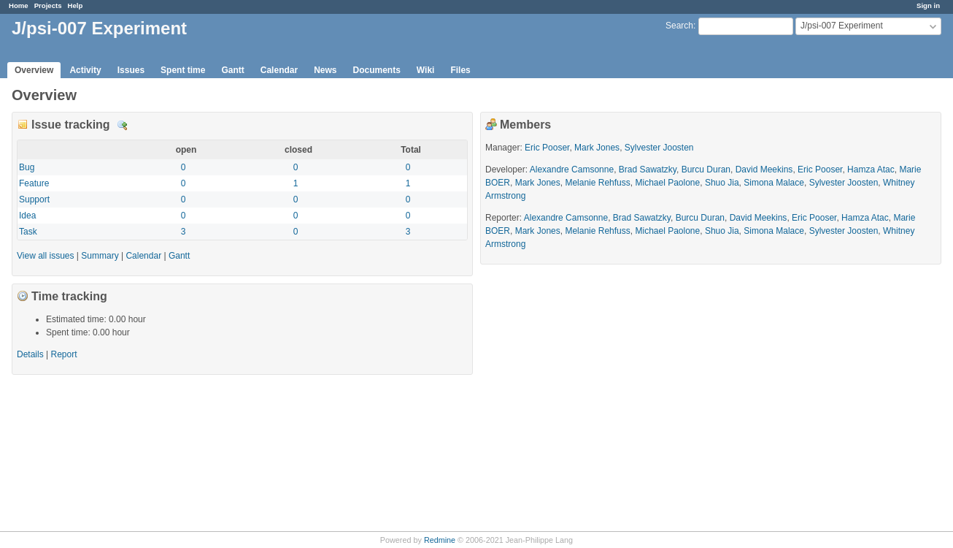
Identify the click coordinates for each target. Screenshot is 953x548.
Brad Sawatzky (647, 169)
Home (18, 5)
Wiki (426, 70)
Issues (130, 70)
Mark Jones (597, 147)
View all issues (45, 256)
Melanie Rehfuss (597, 183)
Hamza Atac (871, 169)
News (325, 70)
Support (34, 199)
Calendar (279, 70)
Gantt (232, 70)
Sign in (928, 5)
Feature (34, 183)
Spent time (183, 70)
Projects (48, 5)
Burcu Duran (706, 169)
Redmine (439, 540)
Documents (377, 70)
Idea (27, 215)
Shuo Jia (722, 183)
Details (122, 126)
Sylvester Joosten (659, 147)
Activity (85, 70)
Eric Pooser (547, 147)
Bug (26, 167)
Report (64, 354)
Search (679, 25)
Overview (34, 70)
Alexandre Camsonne (572, 169)
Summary (99, 256)
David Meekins (764, 169)
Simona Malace (774, 183)
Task (28, 232)
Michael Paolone (667, 183)
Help (75, 5)
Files (460, 70)
